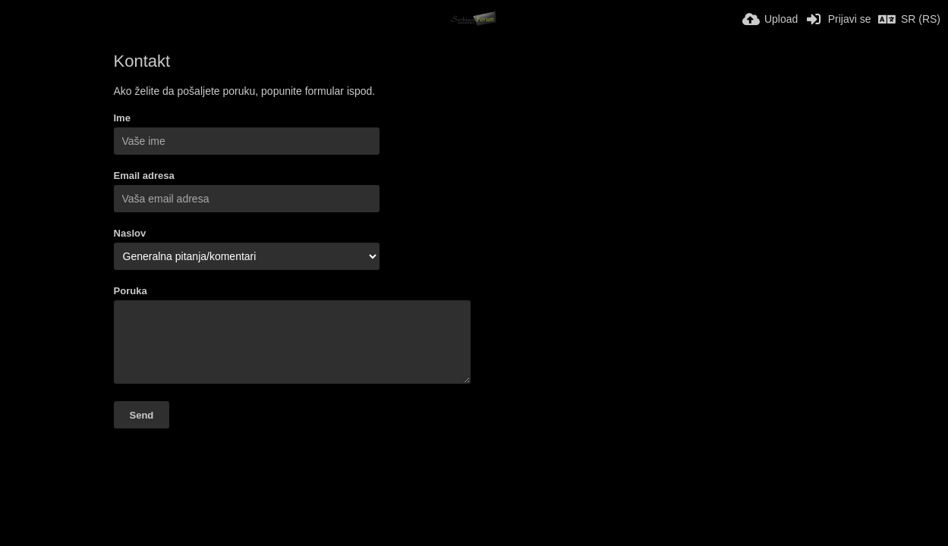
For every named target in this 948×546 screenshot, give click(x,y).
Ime (122, 118)
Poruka (130, 291)
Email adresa (144, 175)
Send (142, 415)
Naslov (130, 233)
